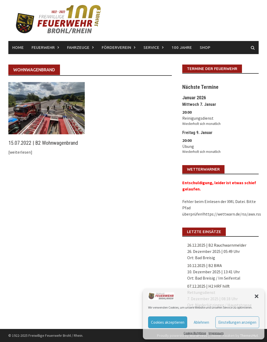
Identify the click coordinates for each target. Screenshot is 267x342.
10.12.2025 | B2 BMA (204, 265)
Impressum (216, 333)
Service (151, 47)
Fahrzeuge (78, 47)
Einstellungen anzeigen (237, 322)
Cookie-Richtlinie (195, 333)
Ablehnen (201, 322)
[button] (256, 296)
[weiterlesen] (20, 152)
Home (18, 47)
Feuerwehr (43, 47)
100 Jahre (182, 47)
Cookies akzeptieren (167, 322)
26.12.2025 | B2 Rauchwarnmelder (216, 245)
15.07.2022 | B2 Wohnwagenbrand (43, 143)
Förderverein (116, 47)
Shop (205, 47)
